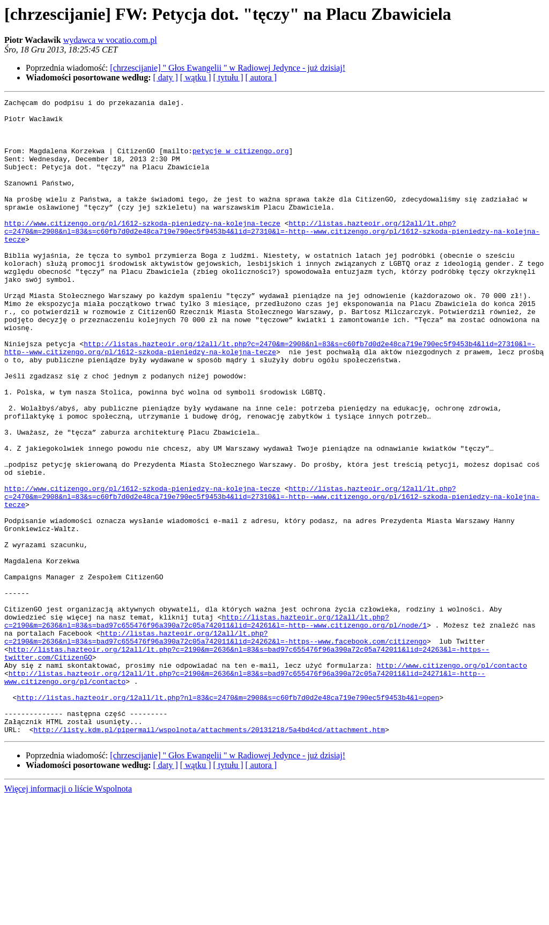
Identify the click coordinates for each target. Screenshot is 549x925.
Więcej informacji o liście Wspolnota (68, 915)
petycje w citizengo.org (240, 162)
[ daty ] (165, 77)
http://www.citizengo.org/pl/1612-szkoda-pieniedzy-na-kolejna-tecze (142, 248)
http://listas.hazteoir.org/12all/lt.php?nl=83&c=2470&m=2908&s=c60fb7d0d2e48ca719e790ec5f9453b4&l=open (228, 818)
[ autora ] (261, 77)
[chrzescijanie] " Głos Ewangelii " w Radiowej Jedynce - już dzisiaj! (227, 67)
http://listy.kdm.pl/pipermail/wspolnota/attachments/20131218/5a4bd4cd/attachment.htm (209, 856)
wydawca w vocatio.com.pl (110, 39)
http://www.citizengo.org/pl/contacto (451, 779)
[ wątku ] (195, 77)
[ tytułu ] (228, 77)
